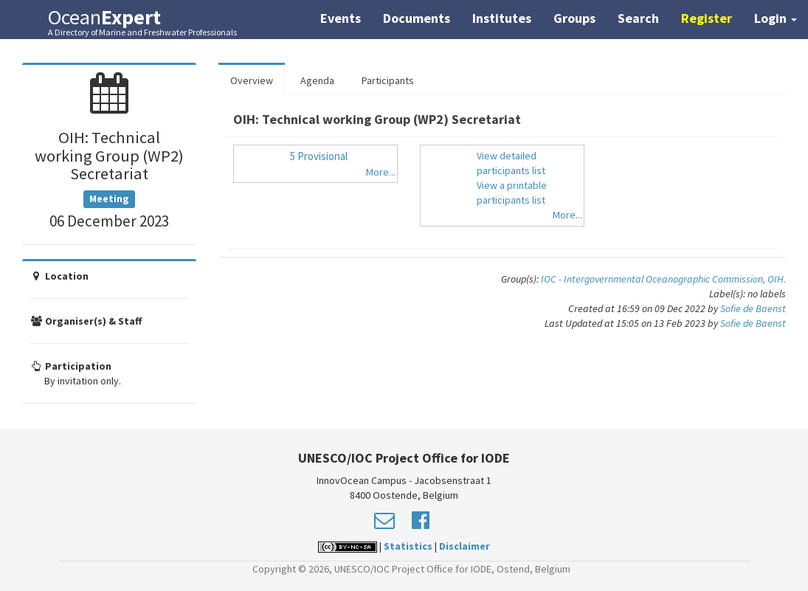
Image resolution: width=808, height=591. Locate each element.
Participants (388, 80)
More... (381, 172)
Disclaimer (464, 546)
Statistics (408, 546)
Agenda (317, 80)
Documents (416, 18)
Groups (574, 18)
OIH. (776, 279)
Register (706, 18)
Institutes (501, 18)
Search (638, 18)
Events (340, 18)
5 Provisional (319, 156)
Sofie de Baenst (753, 308)
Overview (251, 80)
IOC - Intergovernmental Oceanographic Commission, (654, 279)
